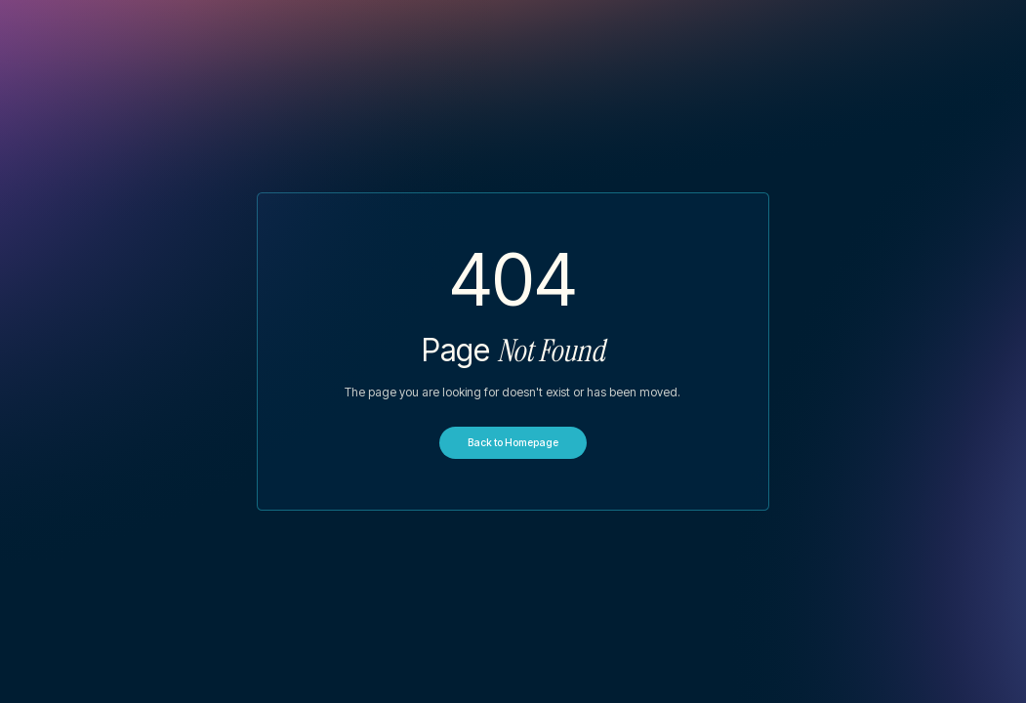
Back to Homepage (513, 442)
